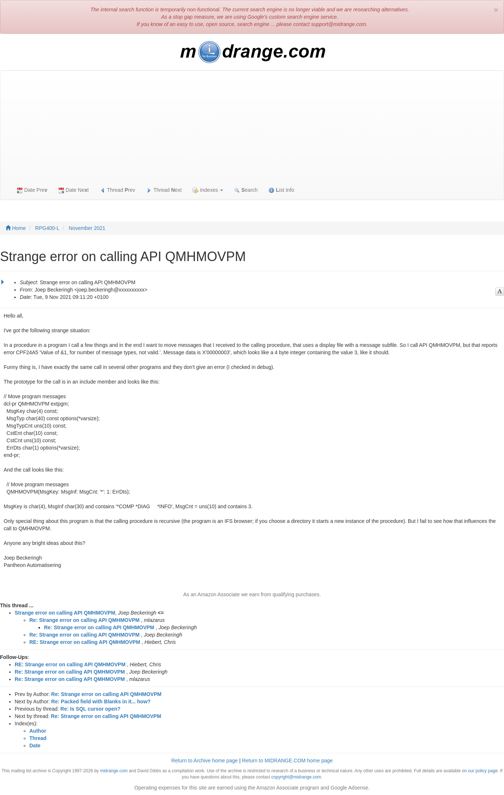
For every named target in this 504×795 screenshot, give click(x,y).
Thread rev (117, 190)
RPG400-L (47, 228)
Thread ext (164, 190)
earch (246, 190)
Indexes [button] (208, 190)
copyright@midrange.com (296, 777)
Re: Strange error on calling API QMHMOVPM (84, 620)
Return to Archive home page (204, 760)
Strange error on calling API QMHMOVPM (65, 613)
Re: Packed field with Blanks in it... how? (101, 701)
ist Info (281, 190)
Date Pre (32, 190)
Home (16, 228)
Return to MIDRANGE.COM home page (287, 760)
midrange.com (114, 770)
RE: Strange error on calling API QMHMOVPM (84, 642)
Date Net (73, 190)
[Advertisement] (252, 125)
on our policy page (479, 770)
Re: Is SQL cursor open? (91, 709)
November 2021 (87, 228)
